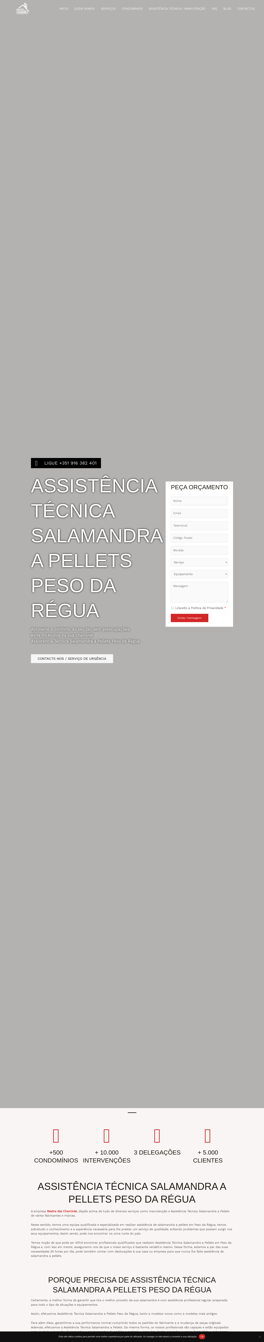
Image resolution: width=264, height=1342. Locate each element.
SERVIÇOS (110, 8)
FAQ (215, 8)
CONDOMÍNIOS (133, 8)
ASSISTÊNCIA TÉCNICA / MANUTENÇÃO (178, 8)
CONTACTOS (246, 8)
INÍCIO (66, 8)
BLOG (228, 8)
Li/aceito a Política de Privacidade (200, 609)
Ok (202, 1336)
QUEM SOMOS (87, 8)
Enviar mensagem (190, 618)
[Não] (259, 1336)
